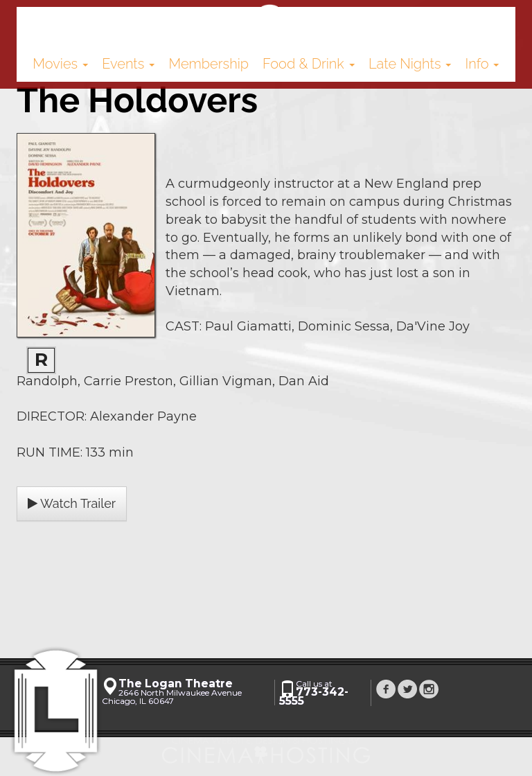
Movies (60, 63)
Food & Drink (309, 63)
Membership (208, 63)
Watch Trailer (72, 503)
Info (482, 63)
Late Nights (410, 63)
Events (128, 63)
